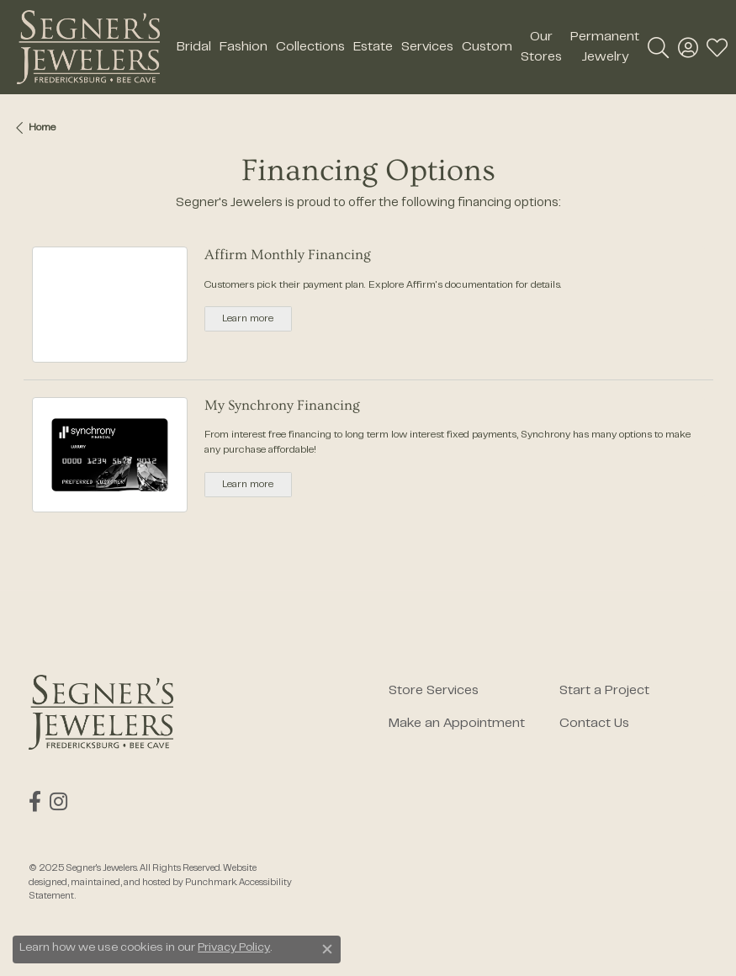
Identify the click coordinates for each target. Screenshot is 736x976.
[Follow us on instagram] (58, 802)
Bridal (194, 47)
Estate (373, 47)
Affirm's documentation (459, 285)
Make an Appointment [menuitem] (457, 723)
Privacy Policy (234, 948)
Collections (310, 47)
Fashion (243, 47)
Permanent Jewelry (604, 47)
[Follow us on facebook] (35, 802)
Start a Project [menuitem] (604, 691)
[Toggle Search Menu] (658, 47)
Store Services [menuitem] (434, 691)
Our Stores (541, 47)
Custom (487, 47)
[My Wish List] (717, 47)
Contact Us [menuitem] (594, 723)
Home (42, 128)
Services (427, 47)
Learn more (247, 319)
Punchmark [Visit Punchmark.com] (210, 882)
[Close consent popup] (327, 949)
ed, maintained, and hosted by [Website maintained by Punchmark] (121, 882)
